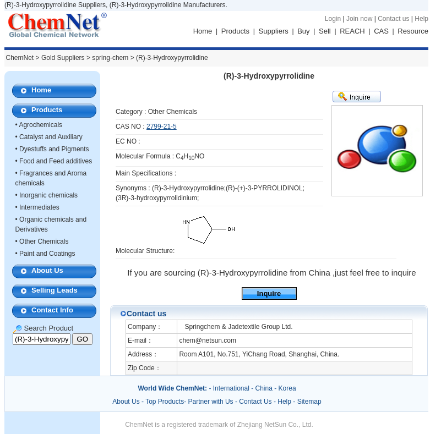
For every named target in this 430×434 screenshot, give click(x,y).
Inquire (269, 293)
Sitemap (309, 401)
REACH (352, 31)
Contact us (393, 19)
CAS (381, 31)
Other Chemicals (43, 241)
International (231, 388)
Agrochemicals (40, 125)
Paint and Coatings (47, 253)
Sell (325, 31)
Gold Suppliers (63, 58)
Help (421, 19)
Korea (287, 388)
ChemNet (20, 58)
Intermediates (39, 207)
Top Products (164, 401)
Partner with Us (211, 401)
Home (203, 31)
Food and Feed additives (55, 161)
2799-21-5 (161, 126)
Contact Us (255, 401)
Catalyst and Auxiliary (51, 137)
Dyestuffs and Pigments (54, 149)
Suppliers (274, 31)
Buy (303, 31)
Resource (413, 31)
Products (235, 31)
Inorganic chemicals (48, 195)
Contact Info (52, 310)
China (264, 388)
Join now (359, 19)
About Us (47, 270)
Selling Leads (54, 290)
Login (333, 19)
